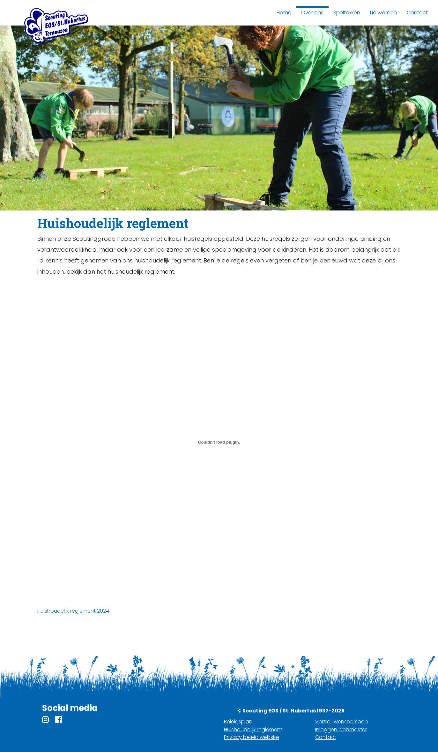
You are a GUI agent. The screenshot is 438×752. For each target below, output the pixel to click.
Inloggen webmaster (341, 729)
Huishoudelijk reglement (253, 729)
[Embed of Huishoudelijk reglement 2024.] (219, 442)
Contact (325, 737)
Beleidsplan (238, 721)
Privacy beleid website (251, 737)
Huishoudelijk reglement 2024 (73, 611)
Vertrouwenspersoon (341, 721)
